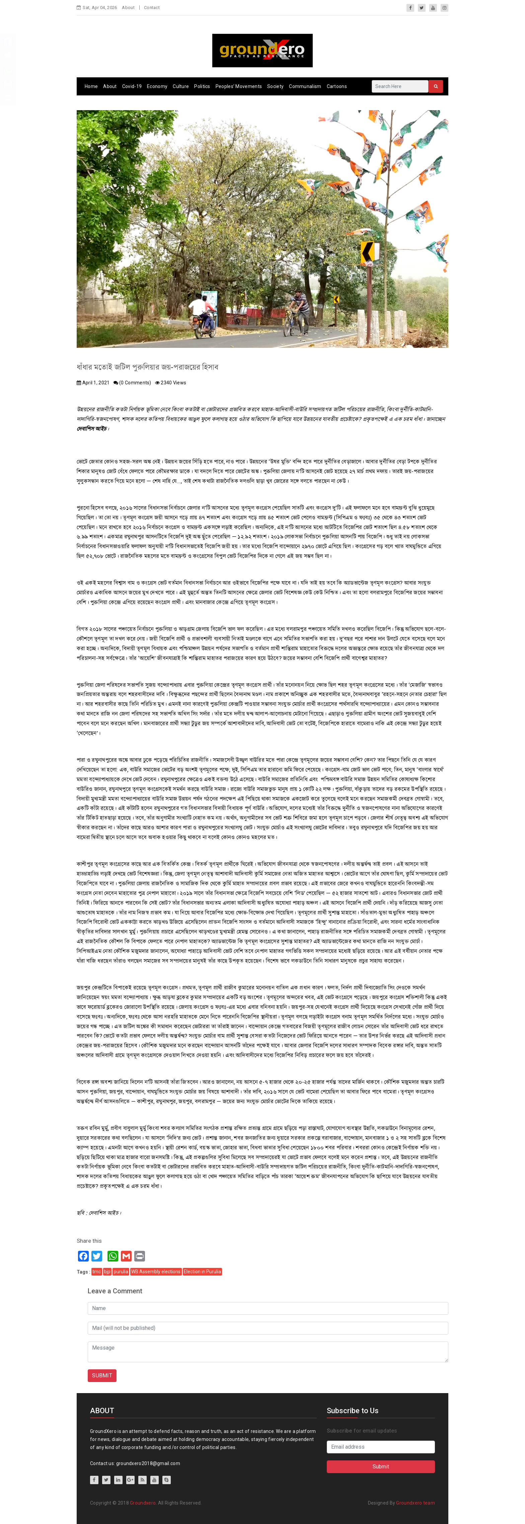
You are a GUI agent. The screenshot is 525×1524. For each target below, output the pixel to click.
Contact (152, 7)
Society (275, 86)
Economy (157, 86)
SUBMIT (102, 1375)
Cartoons (337, 86)
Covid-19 (132, 86)
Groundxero (143, 1503)
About (128, 7)
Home (91, 86)
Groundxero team (415, 1503)
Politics (202, 86)
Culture (181, 86)
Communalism (305, 86)
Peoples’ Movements (239, 86)
